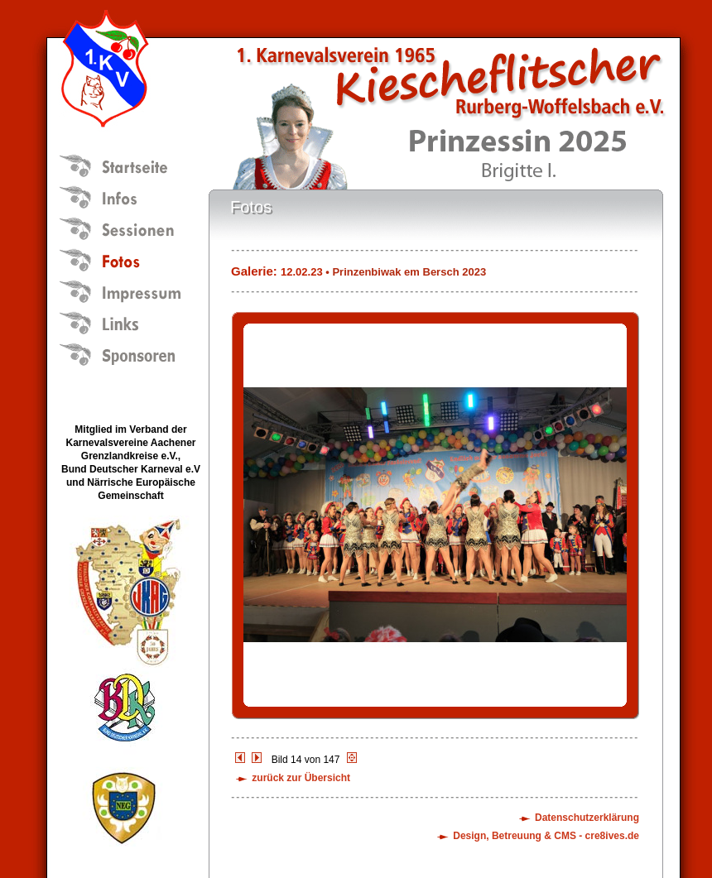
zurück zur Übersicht (301, 778)
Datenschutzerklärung (587, 817)
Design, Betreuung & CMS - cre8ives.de (546, 836)
